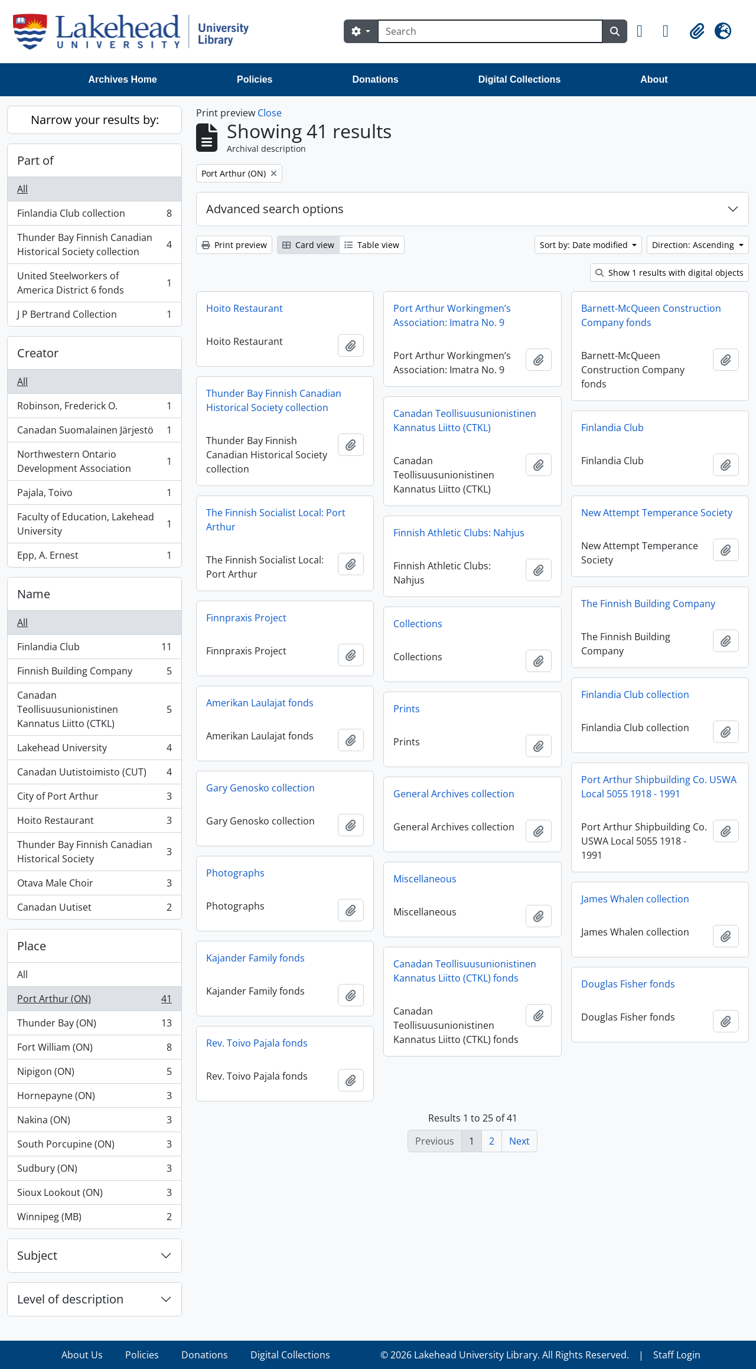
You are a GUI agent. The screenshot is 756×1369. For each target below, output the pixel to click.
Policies (254, 79)
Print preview (234, 244)
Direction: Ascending (694, 244)
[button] (645, 31)
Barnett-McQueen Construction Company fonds (651, 315)
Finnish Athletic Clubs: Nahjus (458, 532)
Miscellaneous (425, 878)
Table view (371, 244)
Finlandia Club (94, 649)
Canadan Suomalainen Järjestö (94, 432)
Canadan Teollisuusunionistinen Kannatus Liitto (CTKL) (94, 709)
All (22, 188)
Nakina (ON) (94, 1122)
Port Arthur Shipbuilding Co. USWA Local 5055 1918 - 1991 (659, 786)
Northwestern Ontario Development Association (94, 461)
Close (270, 112)
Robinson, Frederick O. (94, 408)
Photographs (235, 872)
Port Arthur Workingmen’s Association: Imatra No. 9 (452, 315)
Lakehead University (94, 750)
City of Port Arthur (94, 799)
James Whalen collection (635, 898)
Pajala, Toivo (94, 495)
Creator (37, 353)
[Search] (490, 31)
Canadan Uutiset (94, 909)
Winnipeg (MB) (94, 1219)
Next (519, 1141)
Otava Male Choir (94, 885)
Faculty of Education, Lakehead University (94, 523)
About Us (82, 1354)
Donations (375, 79)
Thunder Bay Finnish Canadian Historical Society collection (94, 244)
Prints (406, 708)
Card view (308, 244)
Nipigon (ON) (94, 1074)
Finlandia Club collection (94, 216)
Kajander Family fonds (255, 957)
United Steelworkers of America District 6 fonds (94, 282)
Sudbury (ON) (94, 1171)
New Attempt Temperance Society (656, 512)
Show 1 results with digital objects (669, 272)
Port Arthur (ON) (94, 1001)
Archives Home (123, 79)
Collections (417, 623)
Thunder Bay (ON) (94, 1025)
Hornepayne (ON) (94, 1098)
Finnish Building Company (94, 673)
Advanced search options (275, 209)
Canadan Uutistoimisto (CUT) (94, 774)
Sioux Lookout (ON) (94, 1195)
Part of (35, 160)
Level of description (70, 1299)
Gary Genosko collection (260, 787)
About (653, 79)
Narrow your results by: (95, 120)
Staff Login (676, 1354)
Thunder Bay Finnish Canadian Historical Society (94, 851)
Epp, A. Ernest (94, 557)
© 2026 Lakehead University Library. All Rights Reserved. (504, 1354)
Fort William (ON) (94, 1050)
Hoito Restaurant (94, 823)
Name (33, 594)
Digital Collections (519, 79)
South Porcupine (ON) (94, 1146)
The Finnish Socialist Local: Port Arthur (276, 519)
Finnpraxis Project (246, 617)
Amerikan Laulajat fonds (260, 702)
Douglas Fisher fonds (628, 983)
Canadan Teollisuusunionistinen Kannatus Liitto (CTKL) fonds (464, 971)
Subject (37, 1255)
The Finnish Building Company (648, 603)
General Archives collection (453, 793)
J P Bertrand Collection (94, 316)
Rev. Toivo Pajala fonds (257, 1042)
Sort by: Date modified (585, 244)
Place (31, 946)
